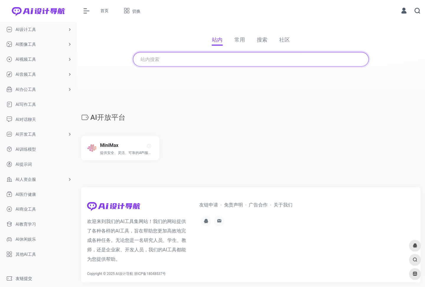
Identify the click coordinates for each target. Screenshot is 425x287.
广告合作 (258, 205)
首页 (104, 10)
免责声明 (233, 205)
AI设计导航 (124, 274)
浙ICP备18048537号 (150, 274)
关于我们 (283, 205)
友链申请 (208, 205)
